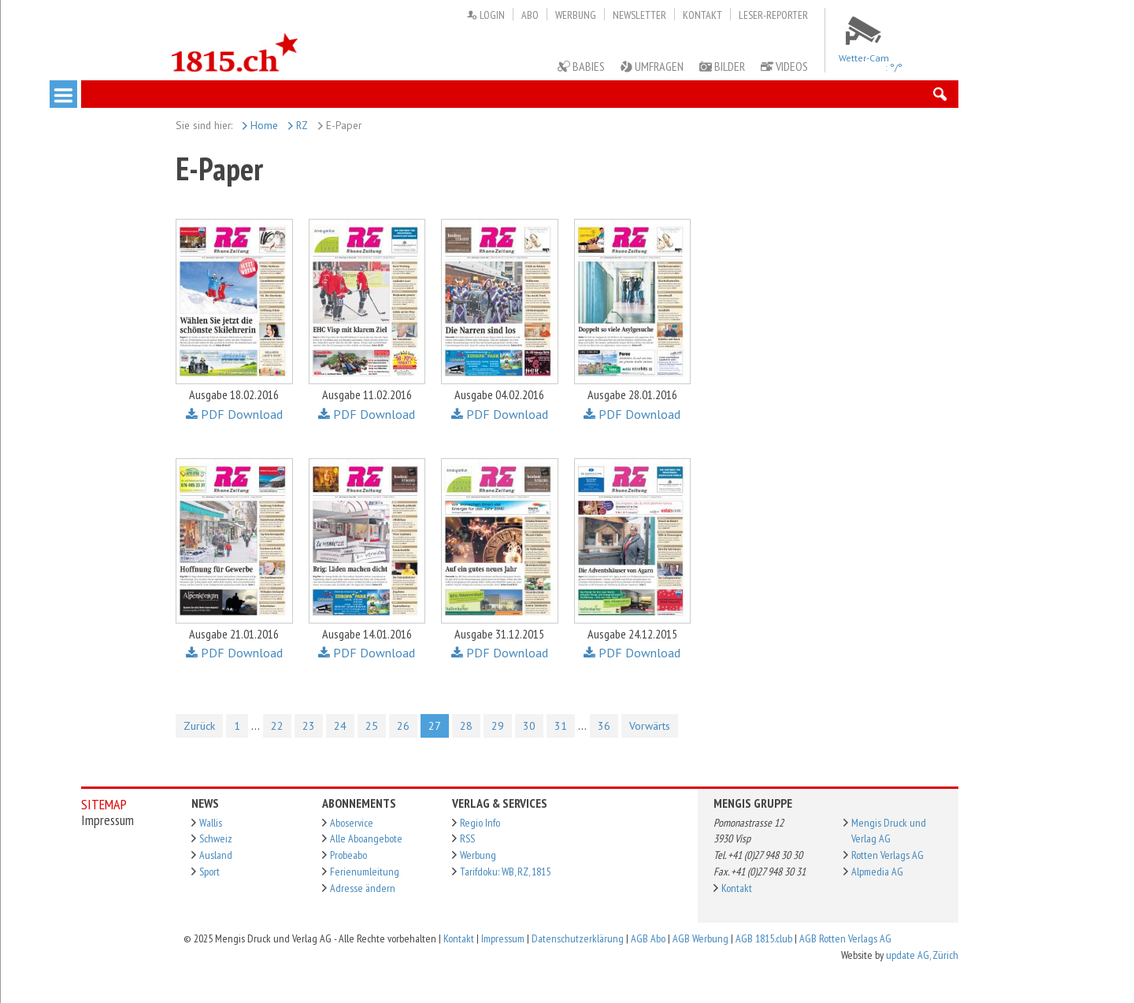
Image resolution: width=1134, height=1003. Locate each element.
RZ (298, 125)
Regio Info (480, 823)
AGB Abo (648, 938)
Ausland (215, 855)
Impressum (502, 938)
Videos (784, 66)
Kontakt (702, 15)
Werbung (575, 15)
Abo (530, 15)
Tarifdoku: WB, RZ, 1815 (505, 871)
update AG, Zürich (922, 955)
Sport (209, 871)
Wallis (210, 823)
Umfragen (652, 66)
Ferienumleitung (364, 871)
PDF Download (234, 414)
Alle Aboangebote (366, 838)
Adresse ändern (362, 888)
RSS (467, 838)
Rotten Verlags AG (887, 855)
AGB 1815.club (764, 938)
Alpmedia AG (877, 871)
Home (260, 125)
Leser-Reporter (773, 15)
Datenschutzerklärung (578, 938)
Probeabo (348, 855)
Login (485, 15)
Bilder (722, 66)
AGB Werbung (700, 938)
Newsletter (639, 15)
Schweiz (215, 838)
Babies (581, 66)
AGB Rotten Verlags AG (845, 938)
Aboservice (351, 823)
